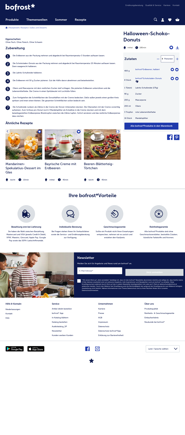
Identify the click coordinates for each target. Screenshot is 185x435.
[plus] (177, 58)
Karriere (101, 375)
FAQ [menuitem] (7, 384)
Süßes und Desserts (38, 28)
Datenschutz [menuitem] (103, 393)
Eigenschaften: (13, 108)
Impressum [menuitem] (103, 388)
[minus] (158, 58)
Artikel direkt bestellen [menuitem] (62, 375)
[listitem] (63, 125)
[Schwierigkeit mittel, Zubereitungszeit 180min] (141, 48)
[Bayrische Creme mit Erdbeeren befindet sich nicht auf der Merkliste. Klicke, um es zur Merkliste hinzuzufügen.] (78, 201)
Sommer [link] (61, 19)
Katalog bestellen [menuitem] (59, 388)
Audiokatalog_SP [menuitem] (59, 393)
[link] (32, 7)
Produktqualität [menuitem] (151, 375)
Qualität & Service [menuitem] (153, 5)
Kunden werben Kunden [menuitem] (62, 402)
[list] (92, 292)
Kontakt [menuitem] (176, 5)
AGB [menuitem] (100, 384)
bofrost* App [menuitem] (57, 380)
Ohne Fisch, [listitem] (11, 111)
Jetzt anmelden (171, 339)
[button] (170, 137)
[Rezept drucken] (177, 48)
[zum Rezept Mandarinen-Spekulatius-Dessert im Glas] (23, 213)
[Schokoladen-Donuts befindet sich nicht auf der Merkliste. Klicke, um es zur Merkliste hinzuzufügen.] (172, 78)
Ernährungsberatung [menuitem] (134, 5)
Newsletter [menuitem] (57, 397)
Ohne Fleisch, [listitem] (23, 111)
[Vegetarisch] (137, 81)
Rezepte (24, 28)
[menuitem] (12, 21)
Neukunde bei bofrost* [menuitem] (154, 388)
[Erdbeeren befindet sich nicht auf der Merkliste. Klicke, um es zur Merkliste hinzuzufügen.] (172, 69)
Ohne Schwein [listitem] (35, 111)
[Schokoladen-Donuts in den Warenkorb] (177, 78)
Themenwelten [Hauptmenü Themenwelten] (36, 19)
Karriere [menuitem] (166, 5)
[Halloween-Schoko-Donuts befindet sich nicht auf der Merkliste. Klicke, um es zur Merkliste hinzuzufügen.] (171, 48)
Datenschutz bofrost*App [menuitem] (109, 397)
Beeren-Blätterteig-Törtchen (99, 235)
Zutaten (130, 59)
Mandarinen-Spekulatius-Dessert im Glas (23, 237)
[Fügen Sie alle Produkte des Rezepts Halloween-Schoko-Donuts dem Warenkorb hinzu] (151, 126)
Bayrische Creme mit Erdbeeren (60, 235)
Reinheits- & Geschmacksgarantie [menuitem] (159, 380)
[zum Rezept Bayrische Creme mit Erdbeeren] (63, 213)
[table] (151, 95)
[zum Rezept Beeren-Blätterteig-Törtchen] (102, 213)
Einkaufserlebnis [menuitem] (151, 384)
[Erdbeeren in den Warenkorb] (177, 69)
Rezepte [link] (80, 19)
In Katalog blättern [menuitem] (60, 384)
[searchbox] (95, 19)
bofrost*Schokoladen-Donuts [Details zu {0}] (148, 78)
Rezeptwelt (14, 28)
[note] (23, 249)
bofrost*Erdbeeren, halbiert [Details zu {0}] (147, 69)
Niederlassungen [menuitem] (13, 375)
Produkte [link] (12, 19)
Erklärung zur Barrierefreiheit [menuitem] (110, 402)
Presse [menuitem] (101, 380)
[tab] (162, 20)
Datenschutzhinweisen (90, 358)
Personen (168, 59)
